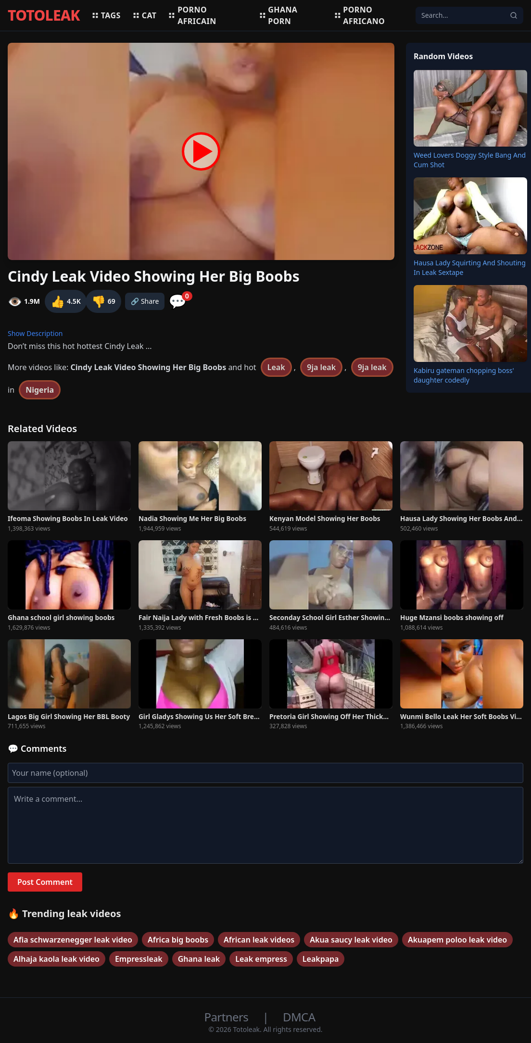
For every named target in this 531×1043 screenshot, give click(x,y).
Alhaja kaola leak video (56, 959)
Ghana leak (199, 959)
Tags (106, 15)
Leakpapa (321, 959)
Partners (227, 1017)
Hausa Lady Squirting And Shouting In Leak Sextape (470, 267)
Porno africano (359, 15)
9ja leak (321, 367)
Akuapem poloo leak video (457, 939)
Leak (276, 367)
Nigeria (39, 390)
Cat (144, 15)
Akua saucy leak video (351, 939)
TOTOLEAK (44, 15)
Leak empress (261, 959)
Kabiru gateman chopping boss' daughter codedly (464, 375)
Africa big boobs (178, 939)
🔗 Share (145, 301)
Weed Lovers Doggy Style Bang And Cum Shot (470, 159)
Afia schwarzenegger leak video (72, 939)
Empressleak (139, 959)
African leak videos (259, 939)
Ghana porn (278, 15)
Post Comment (45, 882)
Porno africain (192, 15)
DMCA (299, 1017)
